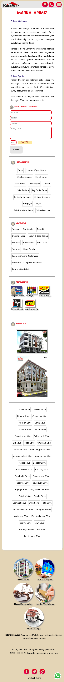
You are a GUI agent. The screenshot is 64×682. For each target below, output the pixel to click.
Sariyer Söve (26, 525)
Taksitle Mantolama (23, 212)
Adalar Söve (24, 412)
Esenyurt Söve (19, 505)
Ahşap (38, 206)
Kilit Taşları (42, 245)
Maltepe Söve (25, 432)
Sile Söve (17, 445)
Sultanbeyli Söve (41, 438)
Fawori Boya (17, 307)
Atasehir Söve (39, 412)
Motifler (16, 245)
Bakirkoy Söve (41, 472)
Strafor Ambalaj (24, 179)
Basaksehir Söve (22, 478)
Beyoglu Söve (21, 492)
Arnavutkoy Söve (43, 458)
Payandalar (28, 245)
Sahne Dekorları (43, 212)
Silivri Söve (39, 525)
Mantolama (19, 186)
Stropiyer (27, 206)
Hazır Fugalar (29, 251)
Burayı (13, 91)
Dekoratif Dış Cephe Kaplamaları (27, 265)
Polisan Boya (45, 294)
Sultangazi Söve (26, 532)
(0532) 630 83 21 (18, 655)
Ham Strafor (41, 179)
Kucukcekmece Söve (41, 518)
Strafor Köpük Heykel (36, 172)
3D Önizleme (23, 572)
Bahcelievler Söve (24, 472)
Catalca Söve (25, 498)
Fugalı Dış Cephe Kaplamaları (25, 258)
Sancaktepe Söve (23, 438)
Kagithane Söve (21, 518)
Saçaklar (16, 251)
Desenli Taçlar (18, 238)
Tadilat (46, 186)
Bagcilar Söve (39, 465)
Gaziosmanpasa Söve (23, 512)
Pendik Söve (40, 432)
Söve (20, 172)
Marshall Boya (31, 307)
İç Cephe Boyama (22, 199)
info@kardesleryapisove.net (42, 651)
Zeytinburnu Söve (32, 538)
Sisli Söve (41, 532)
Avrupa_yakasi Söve (22, 458)
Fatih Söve (47, 505)
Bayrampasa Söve (41, 478)
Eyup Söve (34, 505)
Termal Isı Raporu (44, 572)
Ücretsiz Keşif (34, 621)
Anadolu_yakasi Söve (40, 452)
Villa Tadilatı (23, 192)
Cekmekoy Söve (39, 418)
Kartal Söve (40, 425)
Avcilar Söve (24, 465)
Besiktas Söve (23, 485)
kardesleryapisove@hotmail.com (42, 655)
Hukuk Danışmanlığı (23, 596)
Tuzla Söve (29, 445)
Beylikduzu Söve (40, 485)
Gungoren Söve (44, 512)
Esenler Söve (40, 498)
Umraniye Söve (44, 445)
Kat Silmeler (28, 231)
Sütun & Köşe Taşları (38, 238)
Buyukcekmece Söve (40, 492)
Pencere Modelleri (20, 271)
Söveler (15, 231)
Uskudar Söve (20, 452)
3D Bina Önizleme (42, 199)
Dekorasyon (34, 186)
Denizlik (40, 231)
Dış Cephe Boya (39, 192)
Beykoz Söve (23, 418)
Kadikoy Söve (25, 425)
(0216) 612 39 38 (19, 651)
